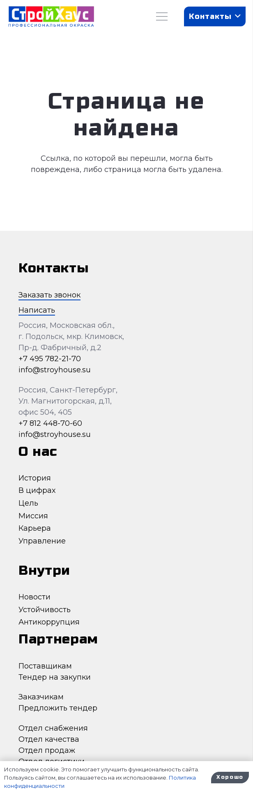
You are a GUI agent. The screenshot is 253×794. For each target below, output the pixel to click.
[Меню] (162, 16)
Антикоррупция (49, 622)
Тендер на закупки (54, 677)
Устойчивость (44, 609)
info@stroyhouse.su (54, 369)
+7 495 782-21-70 (49, 358)
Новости (34, 596)
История (34, 478)
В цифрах (36, 490)
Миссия (33, 515)
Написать (36, 310)
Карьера (34, 528)
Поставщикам (45, 666)
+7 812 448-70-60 (50, 423)
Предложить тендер (57, 708)
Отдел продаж (46, 750)
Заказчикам (41, 696)
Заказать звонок (49, 294)
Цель (28, 503)
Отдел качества (48, 739)
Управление (42, 541)
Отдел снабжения (53, 728)
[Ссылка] (51, 16)
